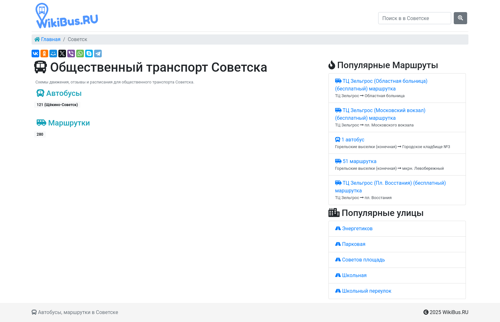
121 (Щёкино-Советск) (57, 105)
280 (40, 134)
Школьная (351, 275)
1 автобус (349, 140)
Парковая (350, 244)
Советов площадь (360, 260)
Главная (51, 39)
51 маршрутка (356, 161)
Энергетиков (354, 228)
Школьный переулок (363, 291)
